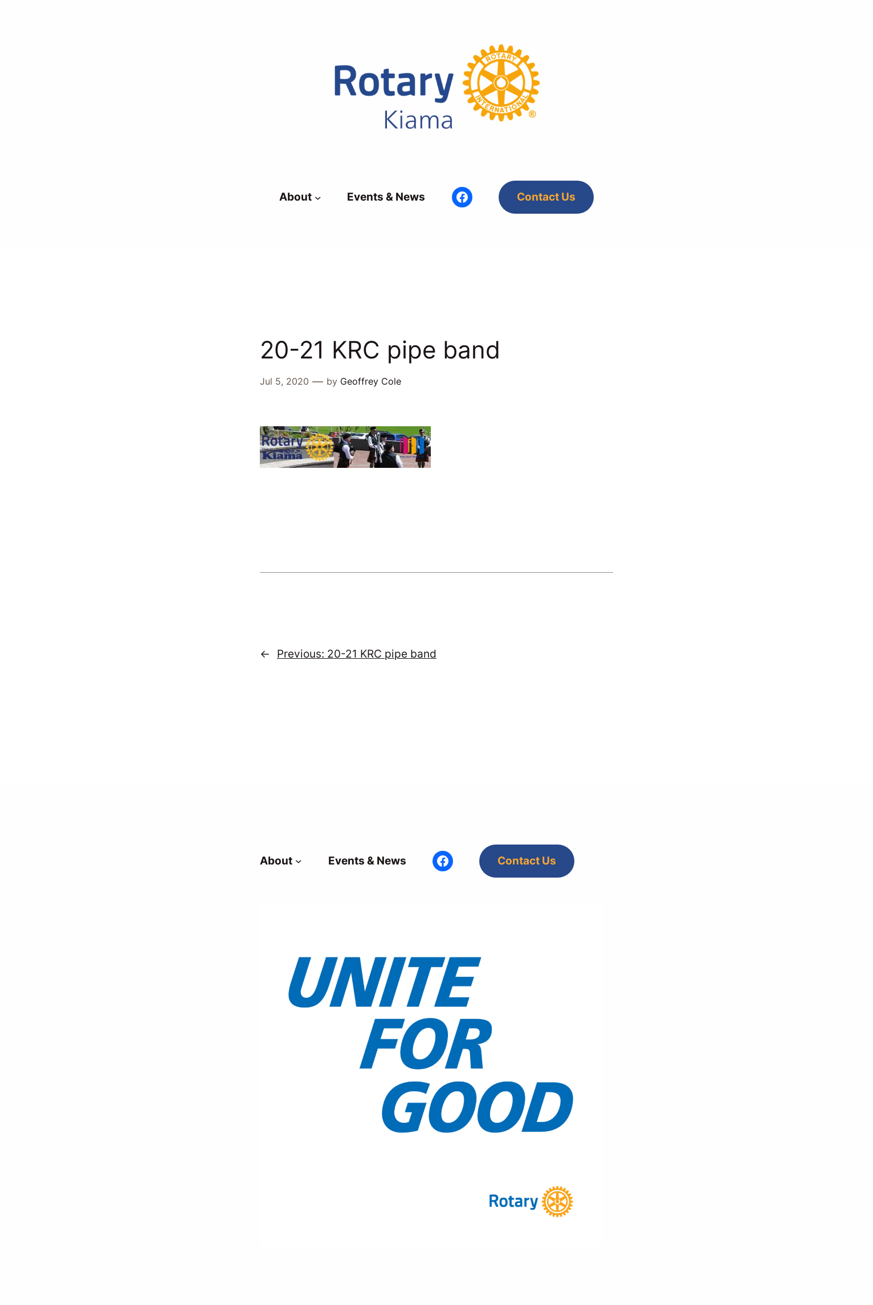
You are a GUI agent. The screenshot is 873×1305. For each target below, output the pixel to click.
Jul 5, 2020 (284, 381)
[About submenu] (318, 197)
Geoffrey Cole (370, 381)
